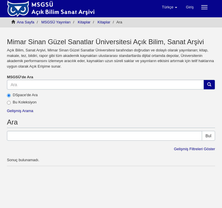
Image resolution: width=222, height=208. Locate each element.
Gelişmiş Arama (20, 111)
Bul (208, 135)
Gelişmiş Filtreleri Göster (194, 149)
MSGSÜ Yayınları (56, 22)
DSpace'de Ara (22, 95)
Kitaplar (84, 22)
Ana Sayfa (25, 22)
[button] (170, 7)
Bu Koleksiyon (21, 102)
